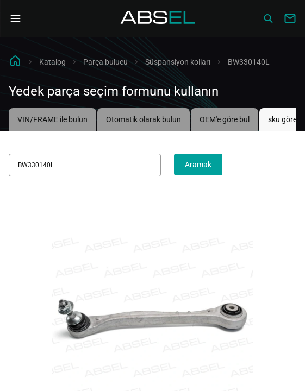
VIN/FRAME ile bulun (52, 119)
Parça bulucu (105, 62)
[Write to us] (289, 18)
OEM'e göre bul (225, 119)
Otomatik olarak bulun (143, 119)
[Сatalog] (268, 18)
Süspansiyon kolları (177, 62)
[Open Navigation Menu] (15, 18)
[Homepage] (158, 18)
